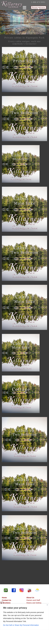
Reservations (38, 7)
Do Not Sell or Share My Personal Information (21, 625)
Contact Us (6, 600)
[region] (24, 617)
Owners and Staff (33, 600)
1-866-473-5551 (38, 2)
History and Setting (33, 603)
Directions (6, 603)
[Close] (47, 604)
